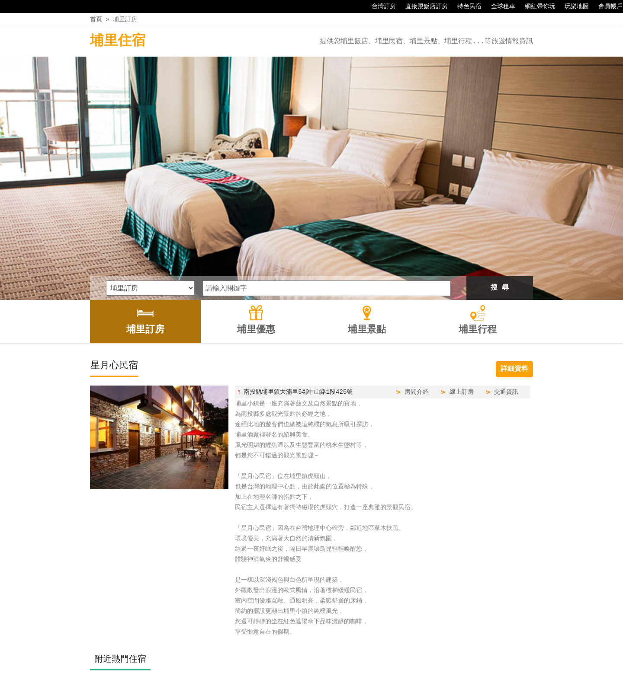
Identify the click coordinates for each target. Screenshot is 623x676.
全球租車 (498, 6)
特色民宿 (465, 6)
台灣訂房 (379, 6)
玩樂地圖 (572, 6)
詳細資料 (514, 255)
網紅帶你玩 (535, 6)
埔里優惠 (291, 651)
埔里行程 (364, 651)
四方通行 (316, 669)
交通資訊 (506, 278)
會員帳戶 (606, 6)
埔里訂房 (125, 19)
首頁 (96, 19)
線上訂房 (462, 278)
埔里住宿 (117, 41)
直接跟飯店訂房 (422, 6)
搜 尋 (500, 174)
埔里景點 (327, 651)
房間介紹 (417, 278)
